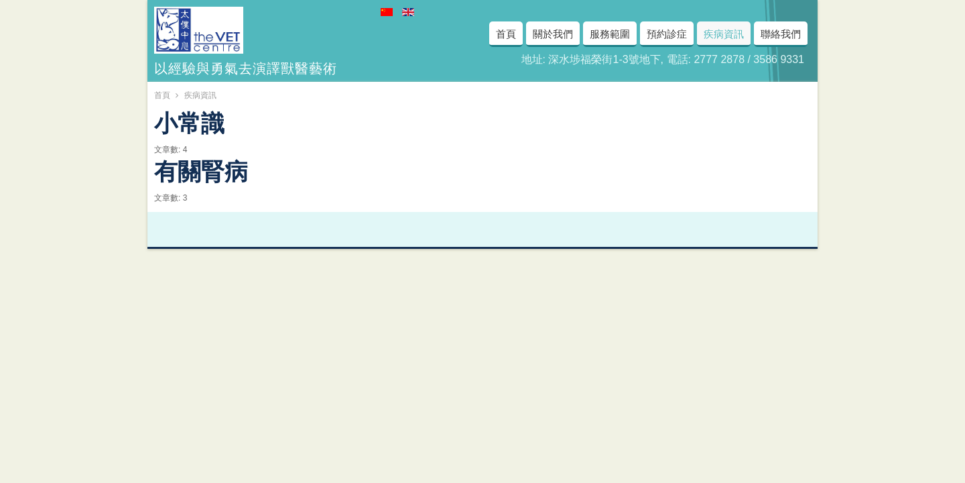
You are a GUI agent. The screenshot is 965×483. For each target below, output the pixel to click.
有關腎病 (201, 169)
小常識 (189, 120)
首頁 (162, 95)
